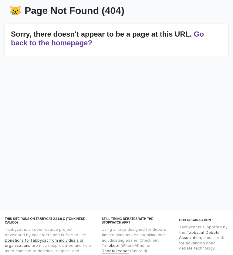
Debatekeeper (115, 251)
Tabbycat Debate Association (199, 235)
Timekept (111, 245)
